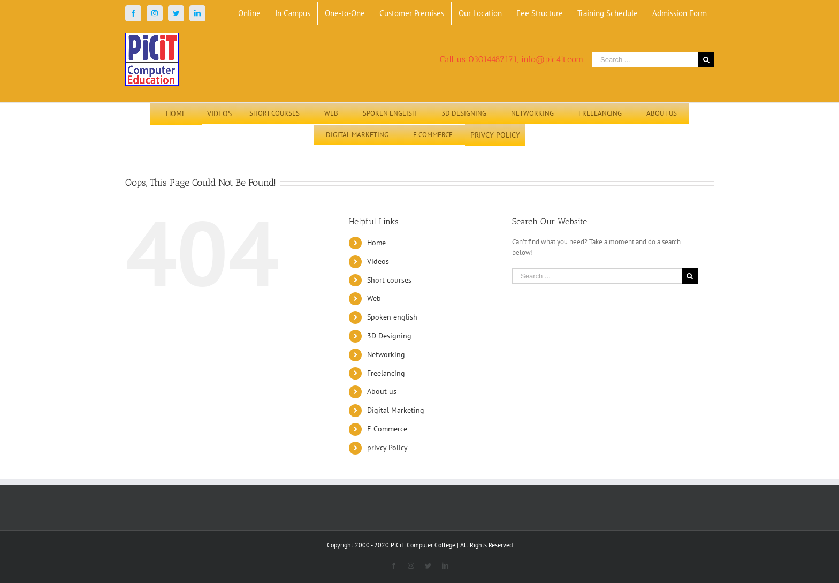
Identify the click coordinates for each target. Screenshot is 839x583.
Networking (386, 354)
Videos (378, 261)
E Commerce (387, 429)
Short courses (389, 280)
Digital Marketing (395, 410)
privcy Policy (387, 447)
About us (381, 391)
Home (376, 242)
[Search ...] (645, 59)
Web (374, 298)
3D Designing (389, 335)
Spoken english (392, 317)
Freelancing (386, 373)
